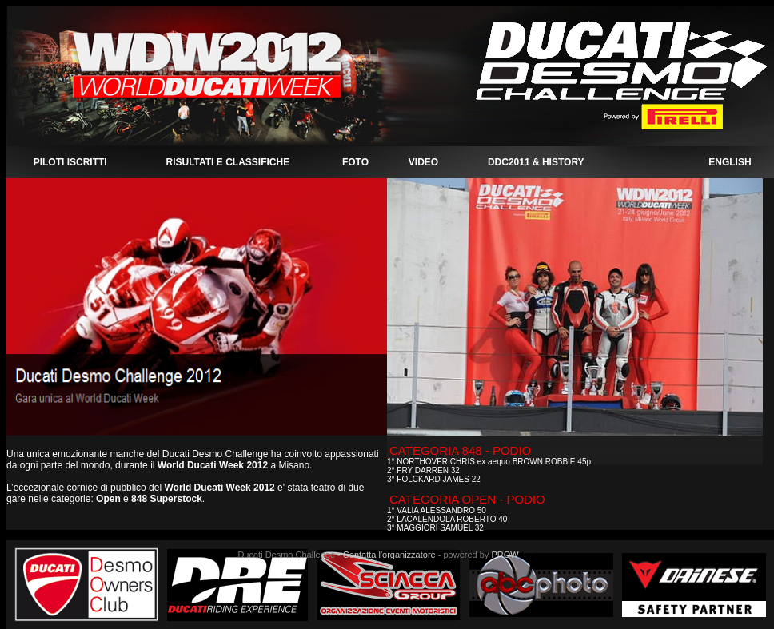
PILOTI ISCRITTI (70, 162)
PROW (504, 554)
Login (532, 554)
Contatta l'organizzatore (389, 554)
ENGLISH (729, 162)
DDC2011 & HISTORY (536, 162)
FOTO (355, 162)
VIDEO (423, 162)
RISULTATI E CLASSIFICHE (227, 162)
